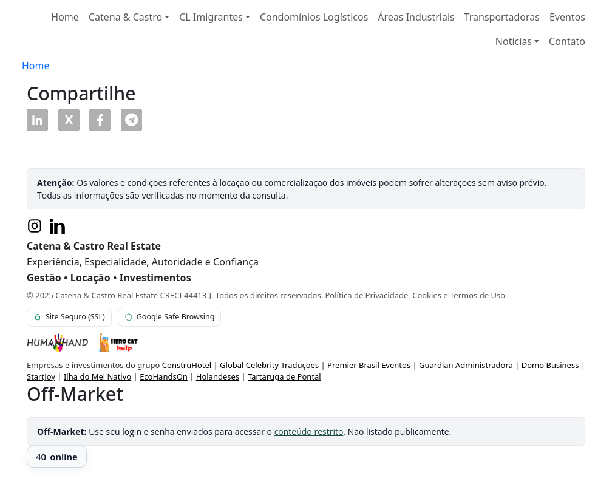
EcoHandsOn (164, 376)
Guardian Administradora (466, 364)
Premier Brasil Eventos (368, 364)
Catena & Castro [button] (125, 17)
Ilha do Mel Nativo (97, 376)
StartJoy (41, 376)
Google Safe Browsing (169, 317)
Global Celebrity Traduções (269, 364)
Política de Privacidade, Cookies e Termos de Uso (415, 295)
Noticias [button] (513, 41)
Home (65, 17)
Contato (567, 41)
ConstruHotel (186, 364)
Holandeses (217, 376)
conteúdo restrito (309, 431)
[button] (37, 120)
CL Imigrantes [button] (211, 17)
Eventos (567, 17)
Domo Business (550, 364)
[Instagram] (34, 226)
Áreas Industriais (416, 17)
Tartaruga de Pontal (284, 376)
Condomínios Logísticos (314, 17)
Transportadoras (502, 17)
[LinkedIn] (58, 226)
